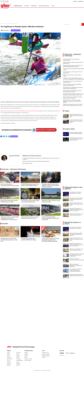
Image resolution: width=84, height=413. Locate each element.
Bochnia (8, 354)
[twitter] (4, 136)
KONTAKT (75, 1)
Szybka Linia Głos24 (44, 5)
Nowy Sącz (18, 352)
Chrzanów (9, 357)
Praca (52, 5)
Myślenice (9, 365)
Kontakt (43, 357)
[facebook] (1, 136)
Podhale (17, 357)
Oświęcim (18, 355)
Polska (66, 111)
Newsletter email (45, 352)
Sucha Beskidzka (19, 360)
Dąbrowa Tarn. (10, 358)
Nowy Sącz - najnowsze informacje (13, 169)
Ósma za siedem (27, 360)
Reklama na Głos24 (45, 354)
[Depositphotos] (72, 353)
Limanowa (9, 362)
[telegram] (6, 136)
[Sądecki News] (67, 353)
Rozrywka (33, 5)
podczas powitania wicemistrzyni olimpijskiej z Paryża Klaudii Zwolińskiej (21, 110)
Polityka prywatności (46, 355)
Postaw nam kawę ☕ (15, 30)
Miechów (8, 363)
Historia (26, 5)
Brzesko (8, 355)
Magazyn (26, 352)
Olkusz (17, 354)
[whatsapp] (9, 136)
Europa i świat (69, 129)
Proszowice (18, 358)
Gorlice (8, 360)
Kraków (8, 352)
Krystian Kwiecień (6, 30)
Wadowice (18, 363)
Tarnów (17, 362)
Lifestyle (26, 354)
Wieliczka (18, 365)
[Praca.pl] (62, 353)
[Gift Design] (62, 355)
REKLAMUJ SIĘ (80, 1)
